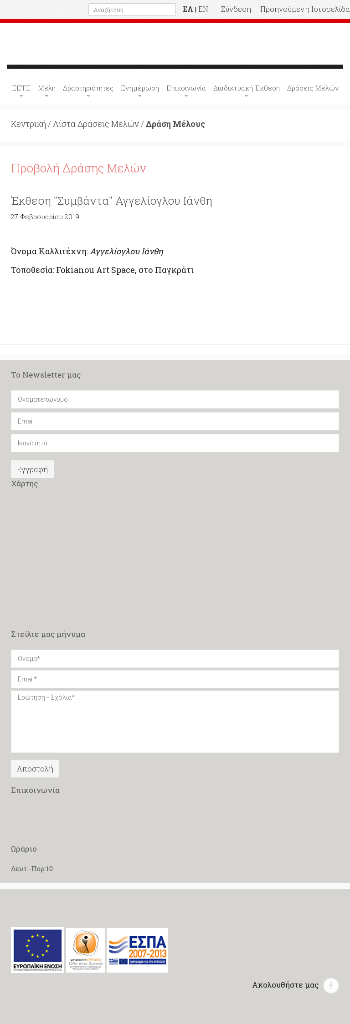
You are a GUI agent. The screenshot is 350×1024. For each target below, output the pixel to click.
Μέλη (47, 87)
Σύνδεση (236, 9)
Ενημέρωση (140, 87)
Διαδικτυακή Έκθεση (246, 87)
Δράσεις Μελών (313, 87)
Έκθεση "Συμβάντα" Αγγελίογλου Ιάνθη (111, 200)
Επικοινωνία (186, 87)
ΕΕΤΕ (21, 87)
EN (203, 9)
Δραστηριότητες (88, 87)
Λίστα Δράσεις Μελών (96, 123)
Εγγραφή (32, 469)
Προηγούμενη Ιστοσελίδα (305, 9)
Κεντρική (28, 123)
